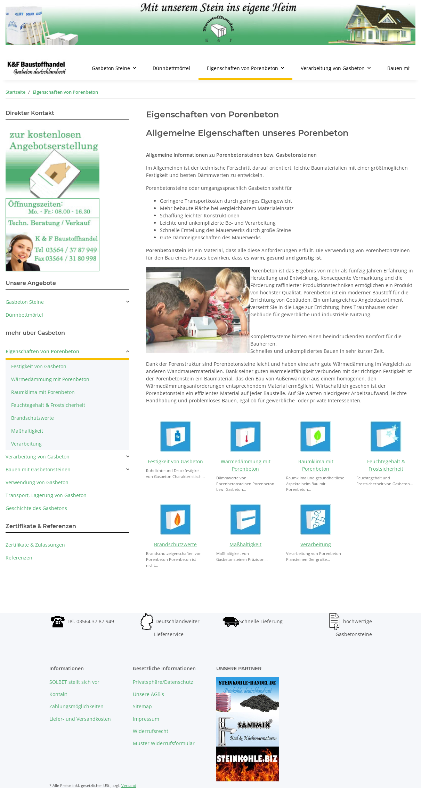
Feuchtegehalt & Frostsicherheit (48, 405)
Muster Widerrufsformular (164, 743)
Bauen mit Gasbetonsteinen (38, 469)
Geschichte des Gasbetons (36, 508)
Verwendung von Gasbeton (37, 482)
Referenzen (19, 557)
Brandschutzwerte (175, 544)
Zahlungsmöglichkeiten (76, 706)
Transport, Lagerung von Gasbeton (46, 495)
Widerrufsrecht (150, 731)
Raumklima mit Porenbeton (43, 392)
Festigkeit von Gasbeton (175, 461)
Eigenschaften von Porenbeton (42, 351)
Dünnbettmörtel (24, 314)
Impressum (146, 719)
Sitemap (142, 706)
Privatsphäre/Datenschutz (163, 682)
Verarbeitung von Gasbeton (38, 456)
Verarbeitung (315, 544)
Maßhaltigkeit (245, 544)
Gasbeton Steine (25, 302)
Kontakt (58, 694)
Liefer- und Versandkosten (80, 719)
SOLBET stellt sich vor (74, 682)
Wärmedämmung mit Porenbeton (50, 379)
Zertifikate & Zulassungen (35, 544)
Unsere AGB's (148, 694)
